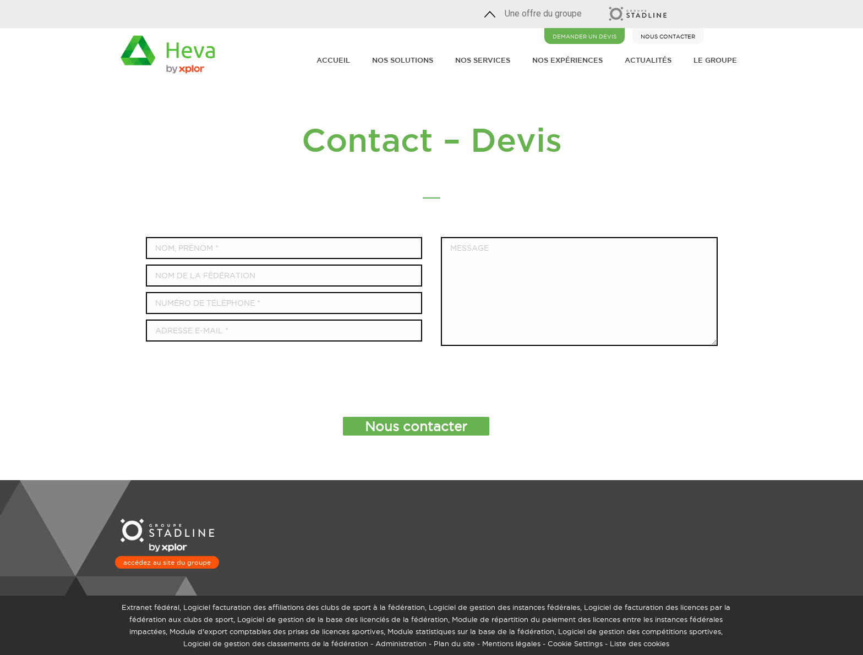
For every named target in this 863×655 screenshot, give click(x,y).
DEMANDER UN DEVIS (584, 37)
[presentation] (420, 378)
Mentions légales (511, 643)
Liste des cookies (639, 643)
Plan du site (454, 643)
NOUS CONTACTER (668, 37)
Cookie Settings (575, 643)
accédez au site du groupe (167, 562)
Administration (401, 643)
